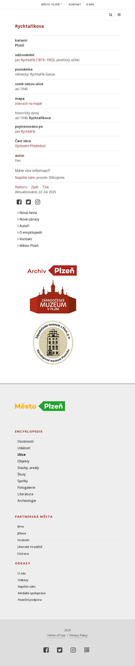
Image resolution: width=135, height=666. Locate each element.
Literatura (25, 494)
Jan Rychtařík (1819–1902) (35, 60)
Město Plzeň (28, 245)
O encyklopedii (29, 232)
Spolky (22, 481)
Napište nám (25, 177)
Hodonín (23, 540)
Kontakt (75, 4)
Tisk (45, 187)
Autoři (23, 226)
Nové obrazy (28, 219)
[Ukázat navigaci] (119, 15)
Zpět (34, 187)
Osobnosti (25, 441)
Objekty (23, 461)
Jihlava (21, 533)
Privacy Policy (78, 635)
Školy (21, 474)
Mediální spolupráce (32, 593)
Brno (20, 526)
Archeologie (26, 500)
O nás (90, 4)
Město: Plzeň (51, 4)
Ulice (21, 454)
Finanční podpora (30, 600)
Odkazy (23, 580)
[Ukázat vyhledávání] (111, 15)
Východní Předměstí (30, 146)
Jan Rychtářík (25, 131)
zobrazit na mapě (28, 103)
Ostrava (23, 553)
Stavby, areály (28, 467)
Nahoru (21, 187)
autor (19, 155)
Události (23, 448)
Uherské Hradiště (29, 547)
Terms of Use (56, 635)
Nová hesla (27, 212)
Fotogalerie (26, 487)
